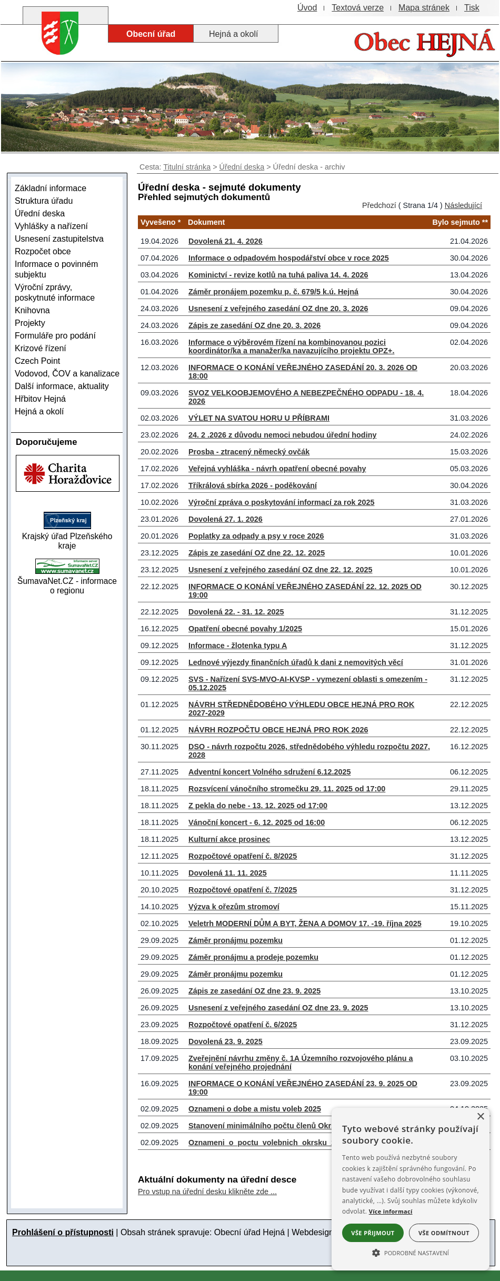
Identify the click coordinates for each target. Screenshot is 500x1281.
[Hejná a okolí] (235, 34)
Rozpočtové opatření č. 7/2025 (242, 890)
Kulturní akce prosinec (229, 839)
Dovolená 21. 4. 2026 (225, 241)
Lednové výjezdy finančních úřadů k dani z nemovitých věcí (295, 662)
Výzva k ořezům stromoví (233, 906)
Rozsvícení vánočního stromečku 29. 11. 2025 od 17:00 (286, 789)
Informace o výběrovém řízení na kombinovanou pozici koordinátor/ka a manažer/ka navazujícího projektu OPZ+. (291, 346)
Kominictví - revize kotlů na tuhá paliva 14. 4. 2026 (278, 275)
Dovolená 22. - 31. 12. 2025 (236, 612)
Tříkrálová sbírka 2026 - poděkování (252, 485)
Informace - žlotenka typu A (237, 645)
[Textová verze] (357, 8)
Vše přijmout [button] (372, 1233)
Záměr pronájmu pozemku (235, 940)
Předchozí (379, 205)
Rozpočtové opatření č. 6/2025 (242, 1024)
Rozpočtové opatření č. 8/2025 (242, 856)
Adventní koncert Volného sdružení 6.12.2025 (269, 772)
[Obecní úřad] (151, 34)
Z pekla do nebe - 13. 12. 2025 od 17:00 (257, 805)
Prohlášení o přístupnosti (63, 1232)
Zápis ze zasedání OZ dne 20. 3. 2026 (254, 325)
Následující (463, 205)
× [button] (480, 1117)
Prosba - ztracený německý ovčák (248, 452)
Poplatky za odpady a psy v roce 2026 (256, 536)
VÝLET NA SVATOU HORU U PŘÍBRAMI (258, 418)
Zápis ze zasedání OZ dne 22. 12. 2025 (256, 553)
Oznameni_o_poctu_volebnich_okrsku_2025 (268, 1142)
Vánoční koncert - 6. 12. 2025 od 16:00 (256, 822)
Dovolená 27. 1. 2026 (225, 519)
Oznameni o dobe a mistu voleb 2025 (254, 1109)
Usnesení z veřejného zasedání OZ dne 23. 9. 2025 (278, 1008)
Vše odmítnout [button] (443, 1233)
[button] (410, 1252)
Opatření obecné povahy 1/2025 (245, 628)
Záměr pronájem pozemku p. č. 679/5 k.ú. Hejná (273, 291)
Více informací (391, 1211)
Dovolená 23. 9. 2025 (225, 1041)
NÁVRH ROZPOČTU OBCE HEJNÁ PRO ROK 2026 (278, 730)
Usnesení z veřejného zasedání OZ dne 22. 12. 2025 (280, 569)
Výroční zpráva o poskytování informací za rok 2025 (281, 502)
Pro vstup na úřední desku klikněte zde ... (207, 1191)
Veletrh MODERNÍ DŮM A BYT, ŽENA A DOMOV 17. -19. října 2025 (305, 923)
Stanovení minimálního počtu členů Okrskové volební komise (298, 1125)
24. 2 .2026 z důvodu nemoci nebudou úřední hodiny (282, 435)
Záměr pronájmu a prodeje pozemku (253, 957)
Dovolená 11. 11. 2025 (227, 873)
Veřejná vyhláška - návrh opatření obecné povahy (277, 468)
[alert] (410, 1189)
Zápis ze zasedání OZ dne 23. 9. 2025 (254, 991)
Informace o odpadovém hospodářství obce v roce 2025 (288, 258)
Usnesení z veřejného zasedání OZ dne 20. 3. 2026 (278, 308)
